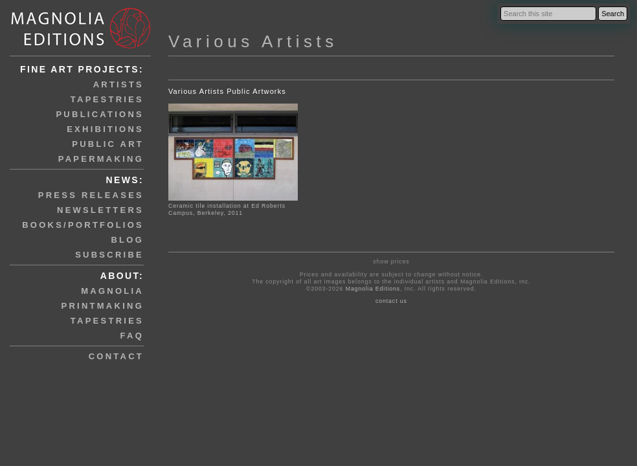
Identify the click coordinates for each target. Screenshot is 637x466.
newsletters (100, 210)
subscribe (109, 255)
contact (116, 356)
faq (132, 335)
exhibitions (105, 129)
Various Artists (253, 41)
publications (100, 114)
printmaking (102, 306)
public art (108, 144)
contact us (391, 301)
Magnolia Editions (373, 288)
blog (127, 240)
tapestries (107, 99)
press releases (91, 195)
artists (118, 84)
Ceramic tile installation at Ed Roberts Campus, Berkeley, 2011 (226, 209)
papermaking (101, 159)
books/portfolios (83, 225)
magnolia (112, 291)
